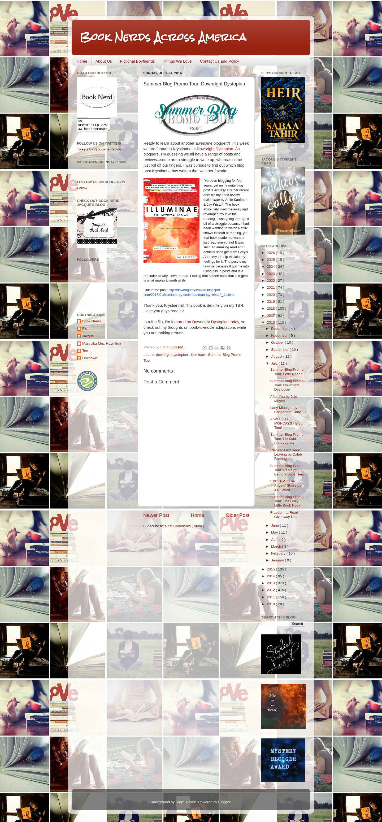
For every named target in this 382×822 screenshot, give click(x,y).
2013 (271, 583)
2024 (271, 267)
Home (82, 61)
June (275, 525)
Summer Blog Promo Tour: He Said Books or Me (286, 438)
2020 (271, 295)
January (278, 560)
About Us (104, 61)
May (275, 532)
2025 (271, 260)
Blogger (224, 802)
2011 (271, 597)
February (278, 553)
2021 (271, 287)
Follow (82, 190)
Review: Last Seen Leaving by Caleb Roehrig (286, 454)
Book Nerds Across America (163, 37)
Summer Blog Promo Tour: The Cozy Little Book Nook (286, 501)
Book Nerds (91, 324)
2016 (271, 323)
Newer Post (156, 515)
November (280, 336)
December (280, 329)
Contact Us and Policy (219, 61)
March (276, 546)
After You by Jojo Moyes (283, 399)
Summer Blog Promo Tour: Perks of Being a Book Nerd (287, 470)
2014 (271, 576)
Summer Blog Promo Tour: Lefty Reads (286, 371)
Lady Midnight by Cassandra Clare (285, 410)
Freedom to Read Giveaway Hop (284, 514)
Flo (84, 331)
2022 (271, 281)
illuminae (198, 355)
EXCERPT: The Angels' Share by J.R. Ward (285, 485)
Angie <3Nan (185, 802)
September (280, 350)
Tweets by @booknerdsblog (99, 152)
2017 (271, 316)
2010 (271, 604)
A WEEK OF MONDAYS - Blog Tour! (286, 423)
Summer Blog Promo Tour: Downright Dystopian (286, 385)
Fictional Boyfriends (137, 61)
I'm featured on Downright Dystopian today (202, 322)
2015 (271, 569)
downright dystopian (172, 355)
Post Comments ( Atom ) (184, 526)
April (275, 540)
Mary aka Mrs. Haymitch (101, 346)
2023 (271, 274)
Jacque (88, 338)
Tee (85, 353)
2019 (271, 302)
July (275, 363)
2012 (271, 590)
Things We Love (177, 61)
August (277, 356)
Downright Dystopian (215, 149)
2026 (271, 253)
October (278, 342)
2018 (271, 308)
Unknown (89, 360)
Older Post (237, 515)
